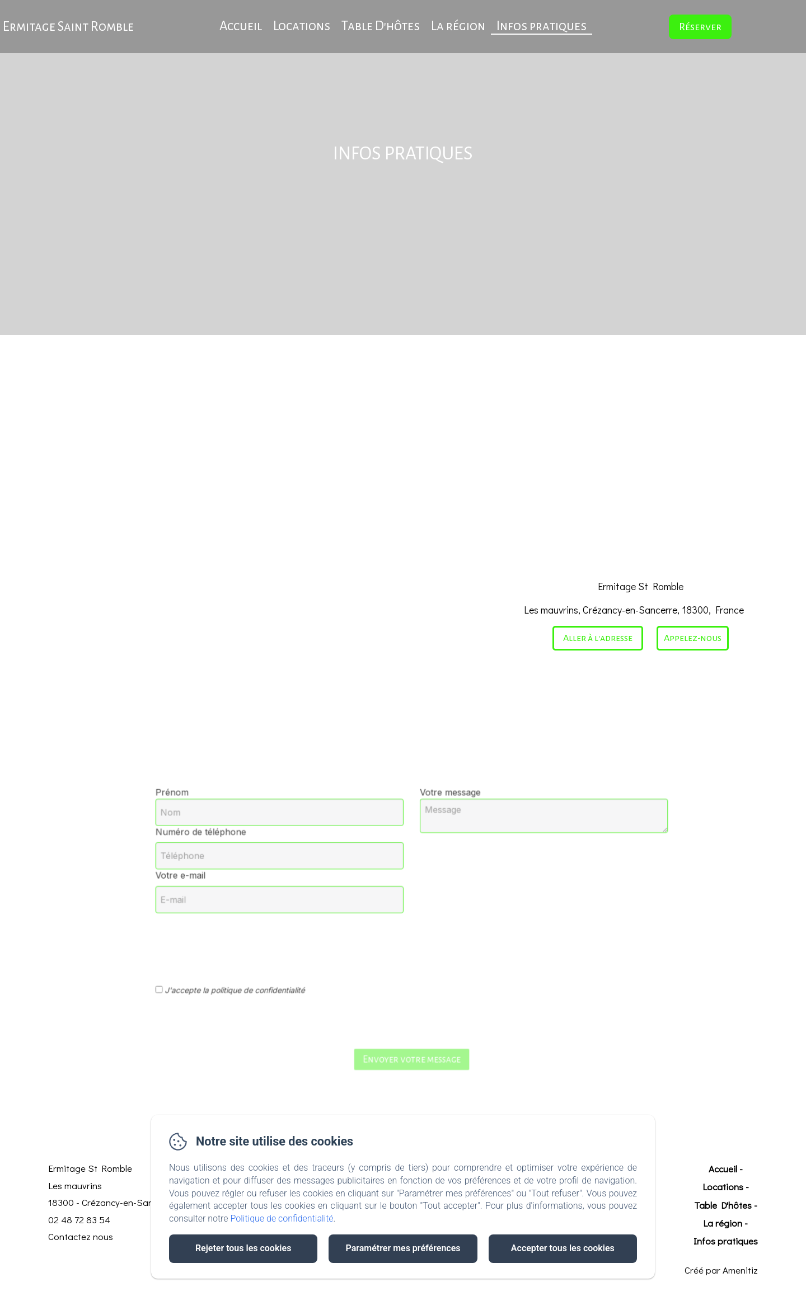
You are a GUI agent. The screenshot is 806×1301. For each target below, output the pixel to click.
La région (458, 26)
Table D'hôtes (380, 26)
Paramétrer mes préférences (402, 1248)
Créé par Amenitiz (721, 1270)
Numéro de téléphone (259, 853)
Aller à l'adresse (597, 638)
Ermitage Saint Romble (68, 27)
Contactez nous (80, 1236)
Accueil (240, 26)
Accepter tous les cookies (563, 1248)
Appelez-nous (692, 638)
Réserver (700, 26)
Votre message (436, 825)
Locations (301, 26)
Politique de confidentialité (282, 1218)
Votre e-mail (245, 884)
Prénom (239, 825)
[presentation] (286, 932)
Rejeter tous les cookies (243, 1248)
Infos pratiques (541, 26)
